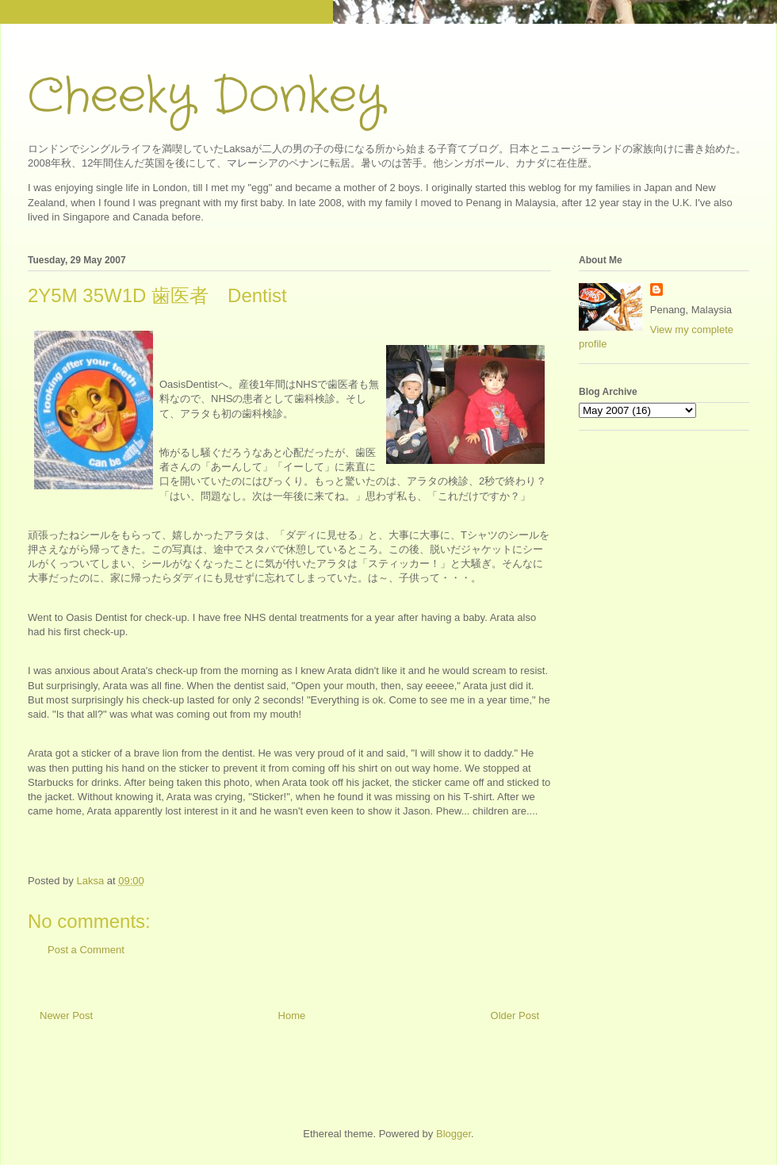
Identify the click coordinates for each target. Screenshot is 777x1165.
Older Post (515, 1015)
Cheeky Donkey (206, 97)
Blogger (453, 1134)
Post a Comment (86, 950)
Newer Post (66, 1015)
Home (292, 1015)
